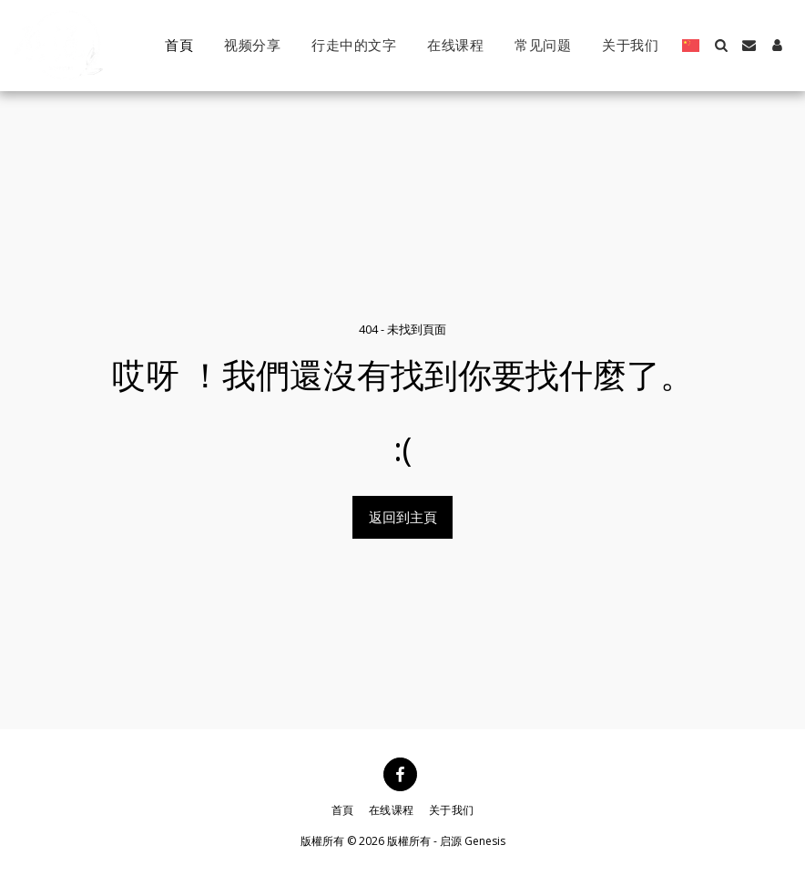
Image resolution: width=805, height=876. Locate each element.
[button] (721, 45)
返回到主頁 (403, 517)
